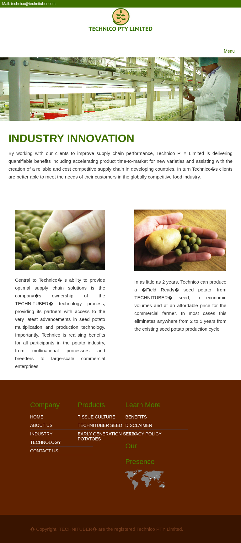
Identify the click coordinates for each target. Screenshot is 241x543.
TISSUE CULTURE (96, 416)
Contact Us (44, 450)
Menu (229, 51)
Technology (45, 442)
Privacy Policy (143, 433)
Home (36, 416)
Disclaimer (138, 425)
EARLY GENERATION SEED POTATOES (106, 436)
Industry (41, 433)
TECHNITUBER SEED (100, 425)
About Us (41, 425)
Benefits (136, 416)
